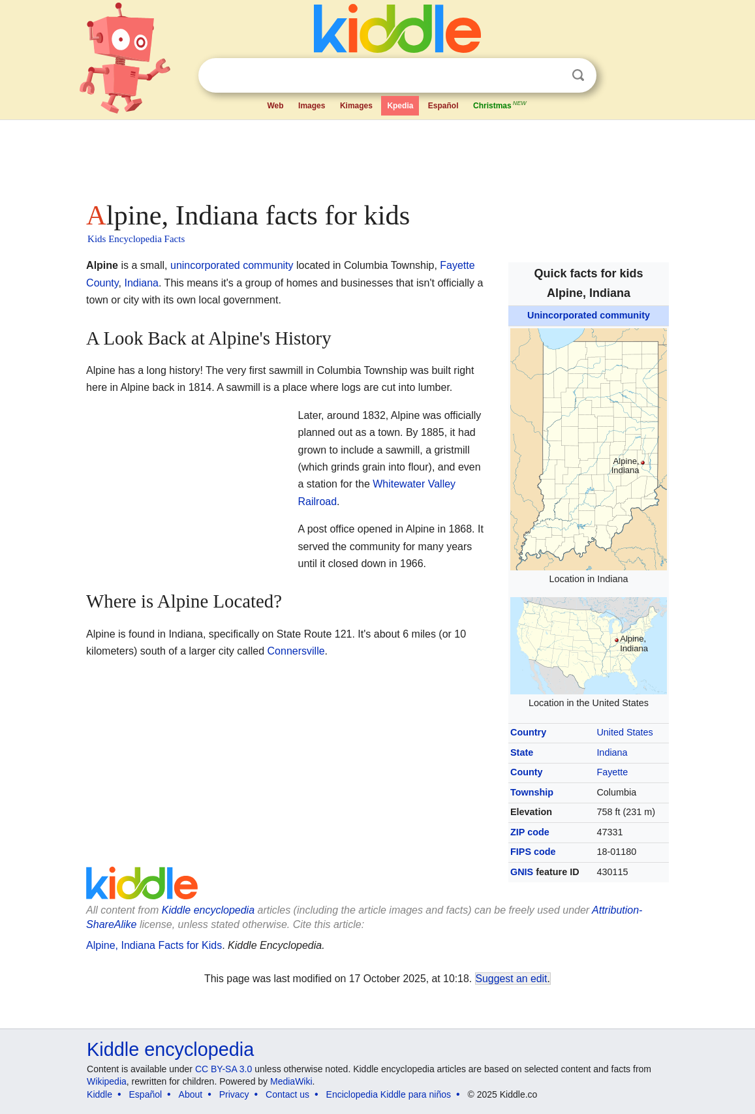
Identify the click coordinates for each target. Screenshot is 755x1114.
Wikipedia (107, 1081)
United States (624, 732)
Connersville (296, 651)
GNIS (521, 872)
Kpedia (400, 105)
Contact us (287, 1094)
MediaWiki (291, 1081)
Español (443, 105)
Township (531, 792)
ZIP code (529, 832)
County (526, 772)
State (521, 752)
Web (276, 105)
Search (578, 75)
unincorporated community (232, 265)
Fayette (612, 772)
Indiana (611, 752)
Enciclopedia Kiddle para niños (388, 1094)
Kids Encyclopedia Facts (136, 239)
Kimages (356, 105)
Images (311, 105)
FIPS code (533, 851)
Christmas (500, 104)
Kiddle (99, 1094)
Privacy (234, 1094)
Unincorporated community (588, 315)
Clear (551, 76)
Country (528, 732)
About (191, 1094)
